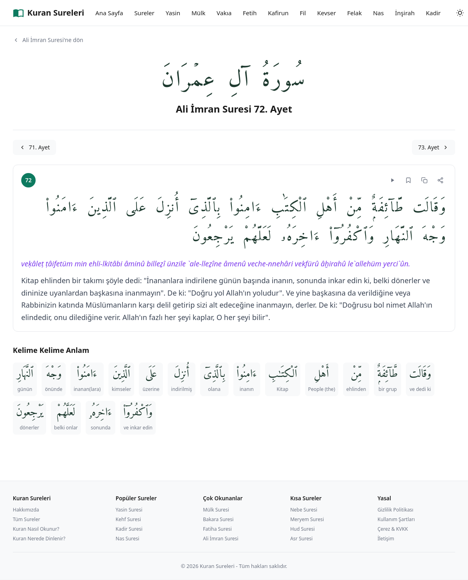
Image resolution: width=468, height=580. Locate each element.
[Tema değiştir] (460, 13)
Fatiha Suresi (217, 529)
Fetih (250, 13)
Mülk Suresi (216, 509)
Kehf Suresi (128, 519)
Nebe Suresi (303, 509)
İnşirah (405, 13)
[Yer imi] (408, 180)
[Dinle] (392, 180)
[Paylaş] (440, 180)
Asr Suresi (301, 538)
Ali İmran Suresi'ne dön (48, 40)
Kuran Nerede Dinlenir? (39, 538)
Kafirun (278, 13)
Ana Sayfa (109, 13)
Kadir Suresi (129, 529)
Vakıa (224, 13)
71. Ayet (34, 147)
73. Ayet (433, 147)
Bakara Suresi (218, 519)
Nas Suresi (127, 538)
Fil (303, 13)
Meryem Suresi (307, 519)
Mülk (198, 13)
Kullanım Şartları (396, 519)
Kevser (326, 13)
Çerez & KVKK (393, 529)
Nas (378, 13)
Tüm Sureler (26, 519)
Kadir (433, 13)
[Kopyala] (424, 180)
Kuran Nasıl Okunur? (36, 529)
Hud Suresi (302, 529)
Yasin (173, 13)
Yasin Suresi (129, 509)
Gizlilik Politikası (396, 509)
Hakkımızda (26, 509)
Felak (354, 13)
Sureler (144, 13)
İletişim (386, 538)
